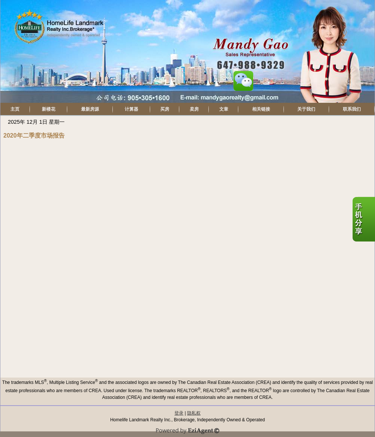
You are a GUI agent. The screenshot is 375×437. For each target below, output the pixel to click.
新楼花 (48, 109)
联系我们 (352, 109)
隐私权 (194, 413)
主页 (14, 109)
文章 (223, 109)
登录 (178, 413)
